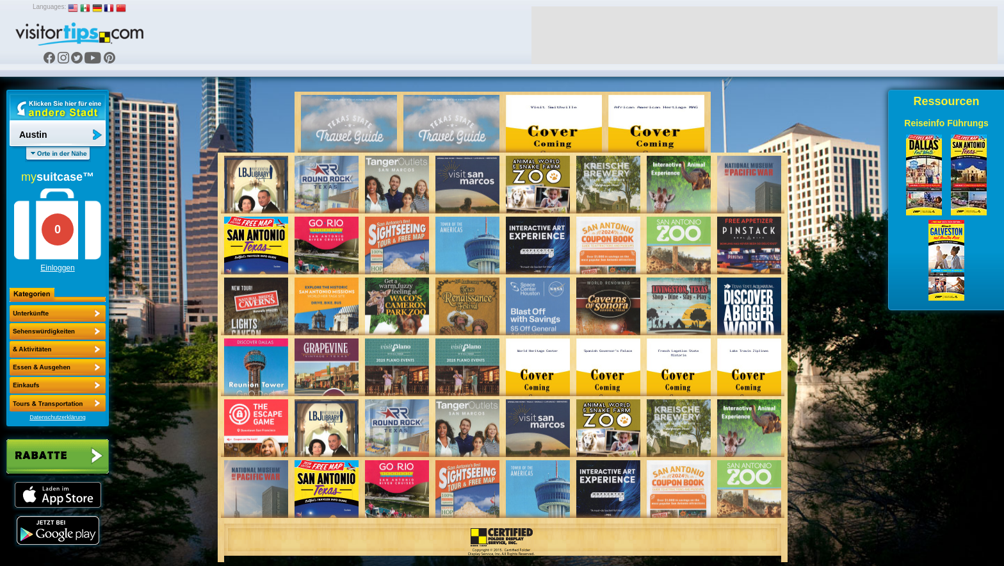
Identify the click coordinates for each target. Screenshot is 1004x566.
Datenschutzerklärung (57, 417)
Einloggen (57, 267)
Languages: (49, 6)
